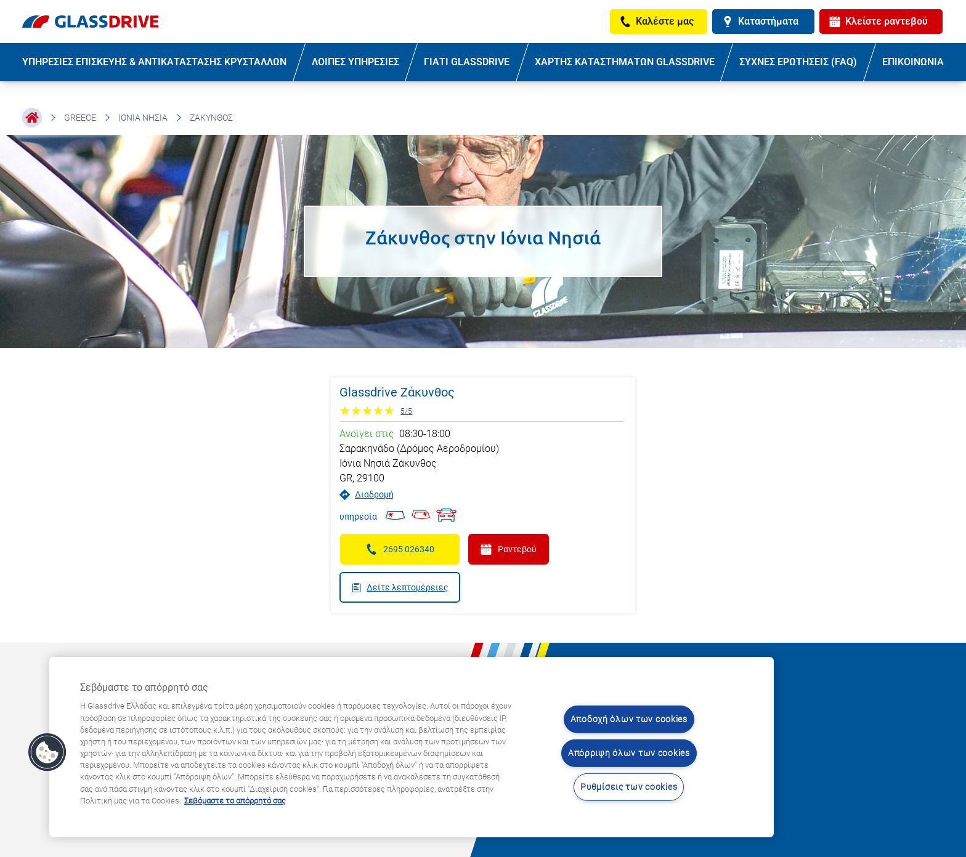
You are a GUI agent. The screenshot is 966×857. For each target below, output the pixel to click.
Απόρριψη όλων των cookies (629, 753)
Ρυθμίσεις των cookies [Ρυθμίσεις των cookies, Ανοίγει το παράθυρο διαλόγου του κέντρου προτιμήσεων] (628, 786)
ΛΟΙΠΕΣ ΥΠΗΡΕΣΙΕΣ (355, 62)
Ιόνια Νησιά (143, 118)
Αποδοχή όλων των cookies (629, 719)
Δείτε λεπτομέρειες (399, 587)
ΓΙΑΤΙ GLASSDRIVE (466, 62)
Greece (80, 118)
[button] (47, 752)
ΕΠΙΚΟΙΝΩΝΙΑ (913, 62)
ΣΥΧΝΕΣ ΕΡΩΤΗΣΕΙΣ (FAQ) (798, 62)
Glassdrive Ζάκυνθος (397, 392)
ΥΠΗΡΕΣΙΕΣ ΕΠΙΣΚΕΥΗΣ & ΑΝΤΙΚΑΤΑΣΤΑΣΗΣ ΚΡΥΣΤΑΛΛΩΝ (154, 62)
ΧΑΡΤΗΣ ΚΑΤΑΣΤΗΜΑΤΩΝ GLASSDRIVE (625, 62)
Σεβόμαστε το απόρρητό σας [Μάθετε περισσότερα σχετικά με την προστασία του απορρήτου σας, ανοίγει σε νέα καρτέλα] (235, 800)
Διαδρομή (366, 494)
